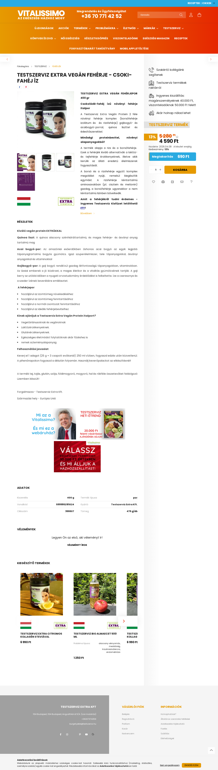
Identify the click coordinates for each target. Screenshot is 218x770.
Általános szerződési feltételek (175, 719)
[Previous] (26, 621)
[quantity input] (156, 170)
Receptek (181, 38)
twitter (73, 734)
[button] (153, 182)
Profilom (126, 724)
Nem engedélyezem (170, 765)
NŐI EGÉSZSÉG (70, 38)
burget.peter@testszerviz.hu (82, 723)
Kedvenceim (128, 734)
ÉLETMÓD (129, 28)
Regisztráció (128, 719)
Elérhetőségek (167, 738)
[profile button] (191, 15)
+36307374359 (88, 719)
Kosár (125, 729)
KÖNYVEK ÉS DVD (41, 38)
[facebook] (19, 87)
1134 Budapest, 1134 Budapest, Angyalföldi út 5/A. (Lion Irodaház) (64, 714)
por (135, 497)
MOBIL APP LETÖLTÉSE (134, 48)
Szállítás (165, 734)
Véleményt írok (77, 545)
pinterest (80, 734)
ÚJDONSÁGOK (44, 28)
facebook (60, 734)
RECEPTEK (194, 3)
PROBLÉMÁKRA (106, 28)
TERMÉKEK (81, 28)
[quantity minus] (151, 169)
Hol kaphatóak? (168, 714)
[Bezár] (214, 3)
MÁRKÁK (150, 28)
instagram (67, 734)
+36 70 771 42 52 (101, 16)
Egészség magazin (156, 38)
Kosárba (180, 170)
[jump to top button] (211, 750)
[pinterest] (26, 87)
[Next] (127, 621)
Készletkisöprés (96, 38)
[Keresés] (161, 15)
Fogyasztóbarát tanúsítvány (92, 48)
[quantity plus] (160, 169)
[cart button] (199, 15)
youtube (86, 734)
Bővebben (86, 213)
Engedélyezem (191, 765)
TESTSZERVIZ (172, 28)
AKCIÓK (63, 28)
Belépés (126, 714)
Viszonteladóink (125, 38)
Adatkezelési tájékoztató (172, 724)
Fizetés (164, 729)
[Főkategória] (23, 66)
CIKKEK (207, 3)
